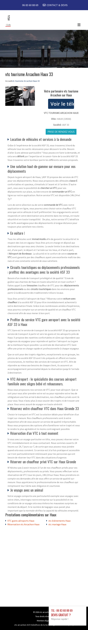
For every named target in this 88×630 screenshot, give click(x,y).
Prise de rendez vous (61, 131)
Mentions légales (44, 620)
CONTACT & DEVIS (57, 5)
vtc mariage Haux (57, 524)
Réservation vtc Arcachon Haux (23, 524)
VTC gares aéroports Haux (20, 520)
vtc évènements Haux (59, 520)
